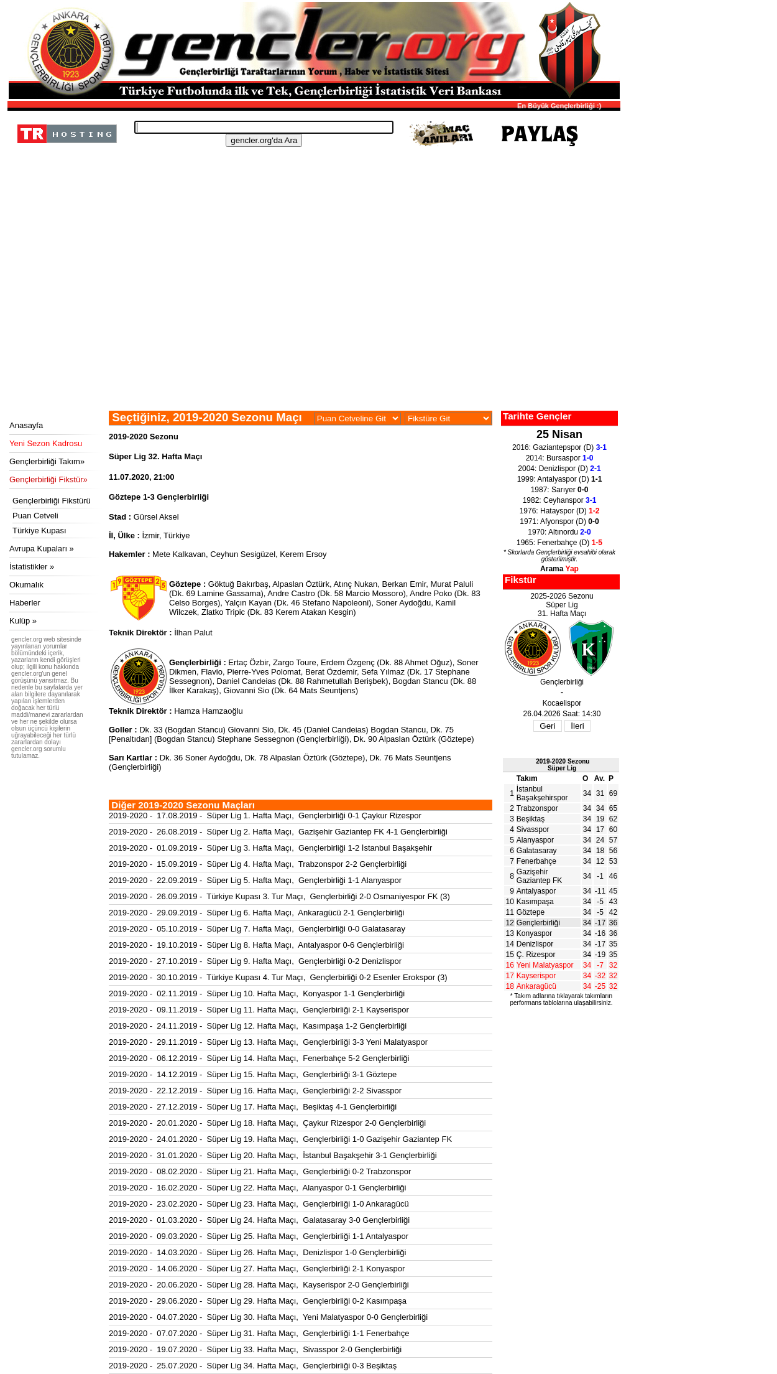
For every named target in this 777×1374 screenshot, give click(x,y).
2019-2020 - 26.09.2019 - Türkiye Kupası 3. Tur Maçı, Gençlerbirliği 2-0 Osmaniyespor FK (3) (279, 896)
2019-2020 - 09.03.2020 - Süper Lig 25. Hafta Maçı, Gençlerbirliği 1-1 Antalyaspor (258, 1236)
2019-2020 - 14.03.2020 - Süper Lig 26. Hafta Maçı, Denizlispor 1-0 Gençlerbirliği (257, 1252)
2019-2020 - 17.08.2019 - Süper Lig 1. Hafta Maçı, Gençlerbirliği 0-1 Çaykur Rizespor (265, 815)
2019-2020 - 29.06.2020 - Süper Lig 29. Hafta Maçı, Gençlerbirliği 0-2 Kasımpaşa (258, 1301)
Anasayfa (26, 425)
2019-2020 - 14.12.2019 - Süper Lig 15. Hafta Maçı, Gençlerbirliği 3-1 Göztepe (253, 1074)
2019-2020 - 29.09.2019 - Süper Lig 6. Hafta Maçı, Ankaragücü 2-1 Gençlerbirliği (257, 912)
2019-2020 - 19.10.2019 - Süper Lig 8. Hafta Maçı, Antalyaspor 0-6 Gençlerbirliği (256, 945)
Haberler (24, 602)
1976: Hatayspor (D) (560, 511)
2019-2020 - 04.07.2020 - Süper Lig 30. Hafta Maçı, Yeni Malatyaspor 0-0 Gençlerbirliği (268, 1317)
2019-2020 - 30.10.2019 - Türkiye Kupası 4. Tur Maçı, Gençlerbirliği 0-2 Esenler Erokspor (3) (278, 977)
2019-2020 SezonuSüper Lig (562, 765)
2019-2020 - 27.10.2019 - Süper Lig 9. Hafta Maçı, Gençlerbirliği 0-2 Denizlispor (255, 961)
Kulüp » (23, 620)
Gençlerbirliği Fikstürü (51, 500)
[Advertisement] (312, 317)
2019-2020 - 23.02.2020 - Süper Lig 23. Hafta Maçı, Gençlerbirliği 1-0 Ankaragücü (259, 1203)
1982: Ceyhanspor (560, 500)
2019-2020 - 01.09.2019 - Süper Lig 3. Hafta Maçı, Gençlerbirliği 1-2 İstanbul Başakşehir (270, 848)
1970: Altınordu (559, 532)
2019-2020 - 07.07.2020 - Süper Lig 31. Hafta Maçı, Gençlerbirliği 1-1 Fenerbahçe (259, 1333)
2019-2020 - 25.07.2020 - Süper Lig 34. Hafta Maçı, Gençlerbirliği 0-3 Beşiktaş (253, 1365)
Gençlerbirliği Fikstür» (48, 479)
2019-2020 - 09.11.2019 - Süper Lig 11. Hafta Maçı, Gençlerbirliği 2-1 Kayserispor (259, 1009)
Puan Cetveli (35, 515)
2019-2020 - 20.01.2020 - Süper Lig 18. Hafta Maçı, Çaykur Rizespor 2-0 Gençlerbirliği (267, 1123)
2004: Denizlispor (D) (559, 468)
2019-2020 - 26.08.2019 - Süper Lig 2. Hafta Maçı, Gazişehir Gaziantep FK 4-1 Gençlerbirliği (278, 831)
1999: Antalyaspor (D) (559, 479)
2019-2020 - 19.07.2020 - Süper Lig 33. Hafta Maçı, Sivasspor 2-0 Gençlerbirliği (255, 1349)
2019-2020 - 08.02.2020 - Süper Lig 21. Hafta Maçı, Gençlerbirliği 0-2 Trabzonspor (260, 1171)
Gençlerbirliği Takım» (47, 461)
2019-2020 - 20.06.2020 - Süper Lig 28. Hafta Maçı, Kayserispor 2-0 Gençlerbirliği (259, 1284)
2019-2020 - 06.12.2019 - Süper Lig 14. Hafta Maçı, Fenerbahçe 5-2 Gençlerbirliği (259, 1058)
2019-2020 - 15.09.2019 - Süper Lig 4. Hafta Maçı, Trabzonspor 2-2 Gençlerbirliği (258, 864)
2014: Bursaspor (560, 458)
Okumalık (26, 584)
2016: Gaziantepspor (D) (559, 447)
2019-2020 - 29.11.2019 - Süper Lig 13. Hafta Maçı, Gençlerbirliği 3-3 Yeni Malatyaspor (268, 1042)
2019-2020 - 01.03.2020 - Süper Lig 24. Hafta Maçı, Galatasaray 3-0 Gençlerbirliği (259, 1220)
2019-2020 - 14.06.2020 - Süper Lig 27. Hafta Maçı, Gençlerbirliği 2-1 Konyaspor (257, 1268)
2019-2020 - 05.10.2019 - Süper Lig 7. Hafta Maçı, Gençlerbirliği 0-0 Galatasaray (257, 928)
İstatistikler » (31, 566)
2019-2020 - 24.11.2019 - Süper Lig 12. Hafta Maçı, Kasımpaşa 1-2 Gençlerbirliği (258, 1025)
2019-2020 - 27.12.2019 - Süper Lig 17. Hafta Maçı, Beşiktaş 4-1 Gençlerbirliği (253, 1106)
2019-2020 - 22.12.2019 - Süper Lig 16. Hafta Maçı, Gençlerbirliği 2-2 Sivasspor (255, 1090)
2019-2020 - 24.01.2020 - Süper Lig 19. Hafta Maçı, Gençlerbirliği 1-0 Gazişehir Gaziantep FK (280, 1139)
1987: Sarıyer (560, 489)
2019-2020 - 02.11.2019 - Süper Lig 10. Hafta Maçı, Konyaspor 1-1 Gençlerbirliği (257, 993)
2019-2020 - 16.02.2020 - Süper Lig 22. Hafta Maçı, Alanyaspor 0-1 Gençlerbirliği (257, 1187)
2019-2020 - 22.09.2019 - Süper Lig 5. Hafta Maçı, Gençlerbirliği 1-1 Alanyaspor (255, 880)
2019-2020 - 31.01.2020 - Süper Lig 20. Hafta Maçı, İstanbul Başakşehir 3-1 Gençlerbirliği (273, 1155)
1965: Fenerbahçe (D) (559, 542)
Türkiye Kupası (39, 530)
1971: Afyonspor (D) (559, 521)
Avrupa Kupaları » (41, 548)
